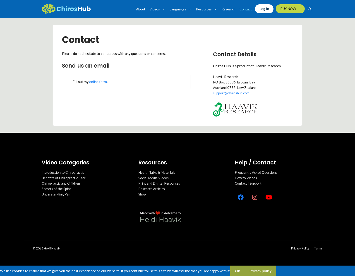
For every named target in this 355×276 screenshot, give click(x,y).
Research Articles (151, 189)
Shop (142, 194)
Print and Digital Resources (159, 183)
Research (228, 9)
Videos (158, 9)
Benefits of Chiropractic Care (64, 178)
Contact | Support (248, 183)
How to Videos (246, 178)
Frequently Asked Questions (256, 172)
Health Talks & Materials (156, 172)
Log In (264, 9)
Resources (207, 9)
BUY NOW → (290, 9)
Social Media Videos (153, 178)
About (140, 9)
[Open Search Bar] (309, 9)
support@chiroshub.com (231, 93)
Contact (246, 9)
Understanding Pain (56, 194)
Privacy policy (300, 248)
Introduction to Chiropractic (63, 172)
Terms (318, 248)
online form (98, 81)
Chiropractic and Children (61, 183)
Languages (182, 9)
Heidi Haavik (52, 248)
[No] (281, 272)
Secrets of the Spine (57, 189)
